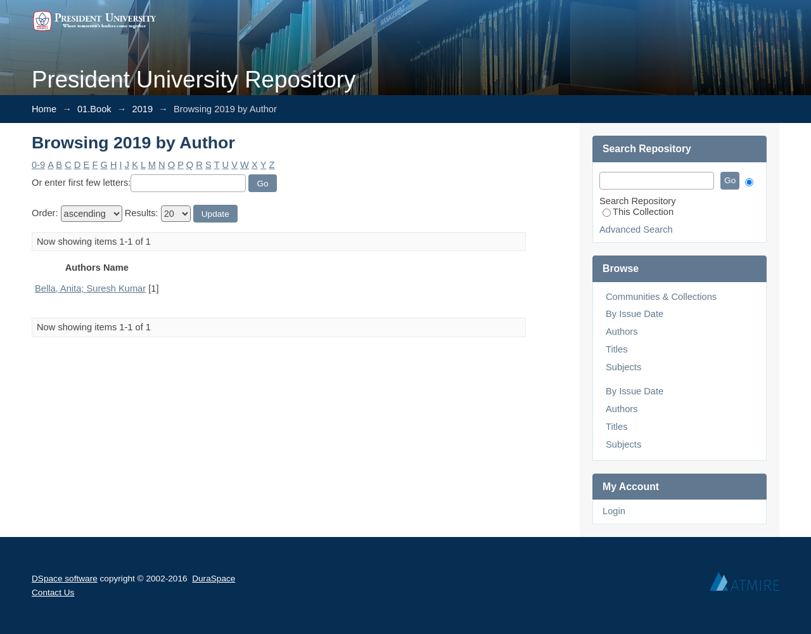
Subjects (623, 367)
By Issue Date (634, 314)
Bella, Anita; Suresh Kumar (90, 288)
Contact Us (53, 592)
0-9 (38, 165)
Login (614, 511)
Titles (616, 349)
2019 (142, 109)
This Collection (638, 212)
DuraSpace (213, 578)
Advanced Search (636, 229)
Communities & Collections (661, 297)
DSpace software (65, 578)
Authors (622, 332)
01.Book (94, 109)
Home (44, 109)
